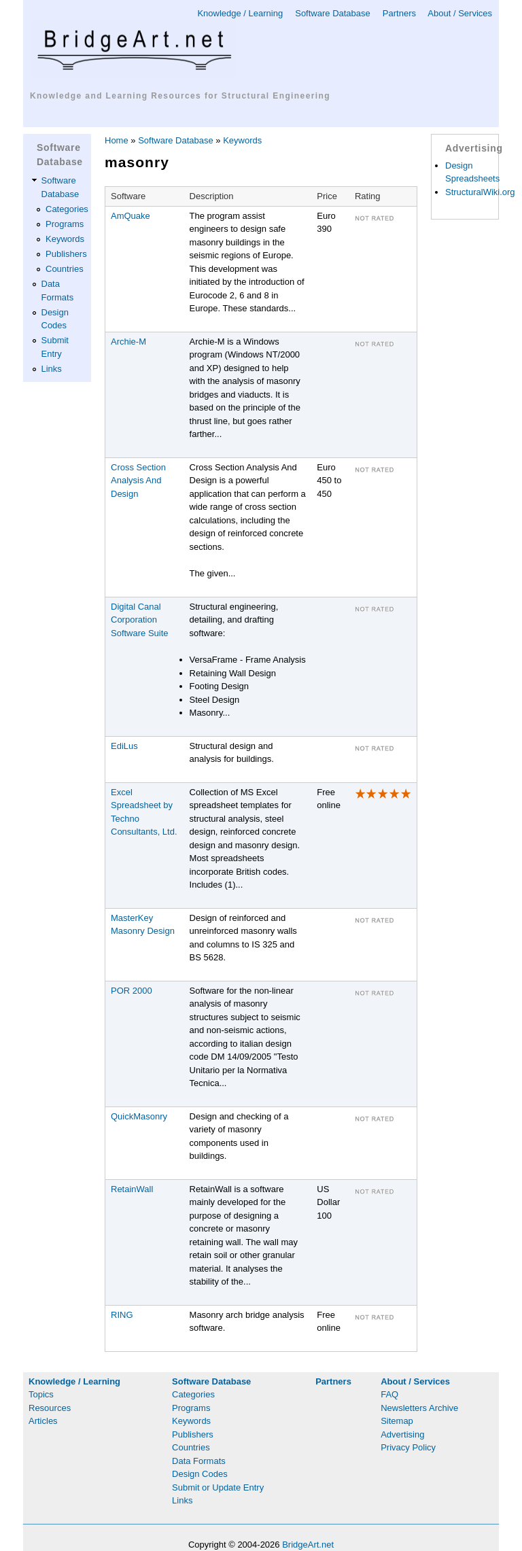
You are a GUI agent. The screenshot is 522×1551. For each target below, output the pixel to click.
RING (122, 1315)
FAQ (389, 1394)
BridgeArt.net (308, 1544)
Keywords (65, 239)
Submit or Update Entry (218, 1487)
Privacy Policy (408, 1447)
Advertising (402, 1434)
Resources (50, 1408)
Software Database (332, 13)
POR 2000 (131, 991)
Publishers (66, 254)
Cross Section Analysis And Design (138, 480)
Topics (41, 1394)
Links (51, 369)
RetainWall (132, 1189)
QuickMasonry (139, 1116)
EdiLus (124, 746)
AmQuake (130, 216)
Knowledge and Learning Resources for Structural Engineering (180, 96)
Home (116, 140)
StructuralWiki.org (480, 192)
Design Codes (200, 1474)
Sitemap (397, 1421)
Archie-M (128, 341)
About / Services (460, 13)
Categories (67, 209)
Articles (43, 1421)
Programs (65, 224)
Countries (65, 269)
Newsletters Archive (419, 1408)
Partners (399, 13)
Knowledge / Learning (240, 13)
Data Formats (199, 1461)
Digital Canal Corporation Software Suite (140, 620)
